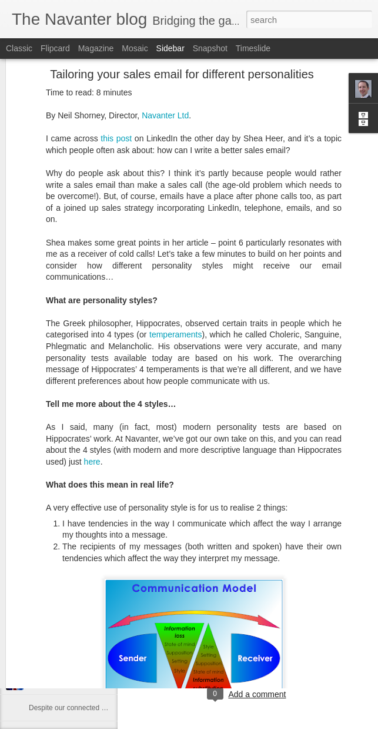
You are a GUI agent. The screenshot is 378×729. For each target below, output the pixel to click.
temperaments (175, 268)
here (92, 395)
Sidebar (170, 48)
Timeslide (253, 48)
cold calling (304, 646)
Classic (19, 48)
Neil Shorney (302, 615)
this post (116, 72)
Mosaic (135, 48)
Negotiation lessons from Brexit (77, 681)
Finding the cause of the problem (80, 628)
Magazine (96, 48)
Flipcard (55, 48)
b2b (206, 646)
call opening (258, 646)
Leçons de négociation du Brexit (79, 655)
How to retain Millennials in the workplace (93, 602)
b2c (225, 646)
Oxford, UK (265, 630)
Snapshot (210, 48)
